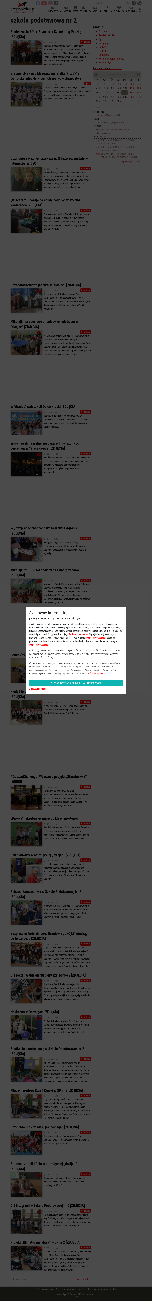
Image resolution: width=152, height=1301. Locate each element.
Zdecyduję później (37, 688)
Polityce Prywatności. (97, 673)
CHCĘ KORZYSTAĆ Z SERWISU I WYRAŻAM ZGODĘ (76, 683)
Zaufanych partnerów (78, 634)
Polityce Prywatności (96, 637)
